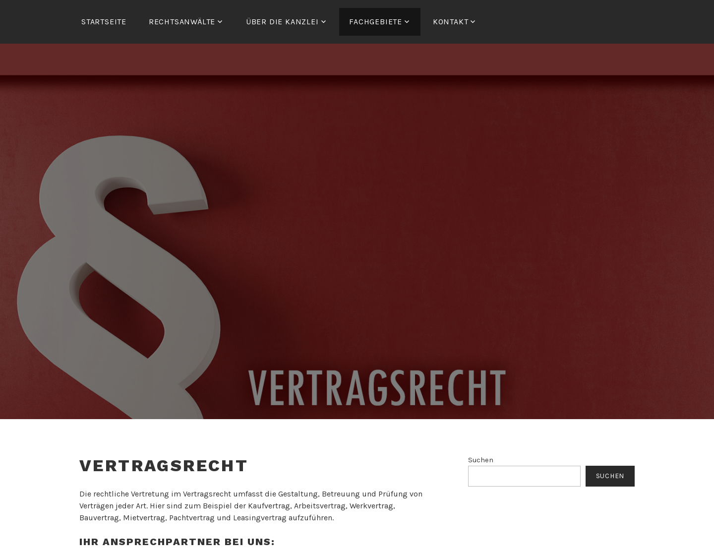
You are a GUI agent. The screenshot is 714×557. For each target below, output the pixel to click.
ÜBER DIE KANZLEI (282, 21)
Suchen (480, 460)
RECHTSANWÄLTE (182, 21)
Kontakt (451, 21)
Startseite (103, 21)
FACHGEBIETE (375, 21)
